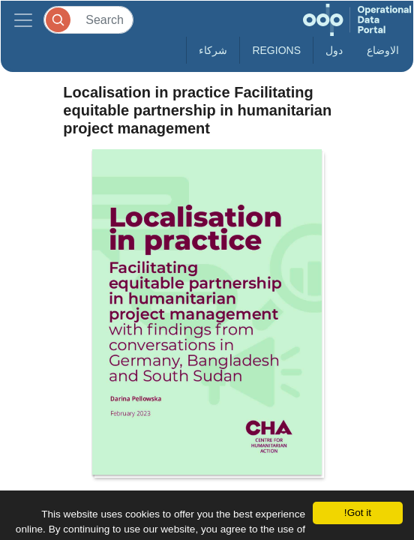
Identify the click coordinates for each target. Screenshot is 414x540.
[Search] (89, 20)
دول (334, 50)
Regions (276, 50)
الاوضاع (383, 50)
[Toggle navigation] (23, 20)
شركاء (213, 50)
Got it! (357, 512)
